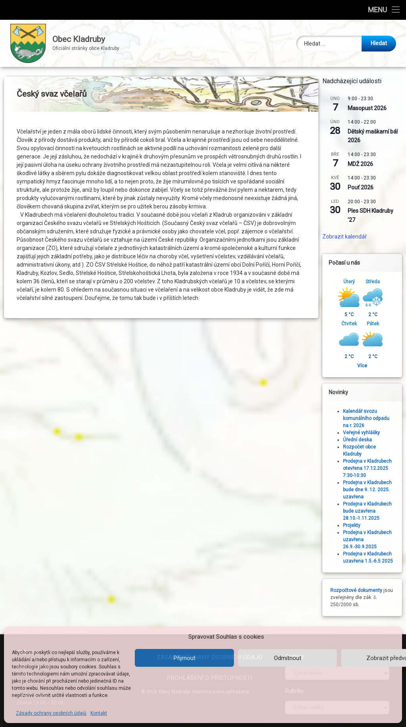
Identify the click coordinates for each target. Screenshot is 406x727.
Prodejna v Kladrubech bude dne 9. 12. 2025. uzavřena (370, 490)
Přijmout (184, 658)
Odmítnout (287, 658)
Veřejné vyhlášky (364, 432)
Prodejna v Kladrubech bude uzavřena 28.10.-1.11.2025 (370, 511)
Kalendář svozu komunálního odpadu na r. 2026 (369, 418)
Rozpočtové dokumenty (359, 590)
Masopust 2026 (369, 108)
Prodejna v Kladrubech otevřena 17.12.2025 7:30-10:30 (370, 468)
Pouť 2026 (363, 187)
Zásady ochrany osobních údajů (51, 713)
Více (365, 365)
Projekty (354, 525)
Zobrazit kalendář (347, 236)
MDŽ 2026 (363, 164)
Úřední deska (360, 440)
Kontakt (98, 713)
